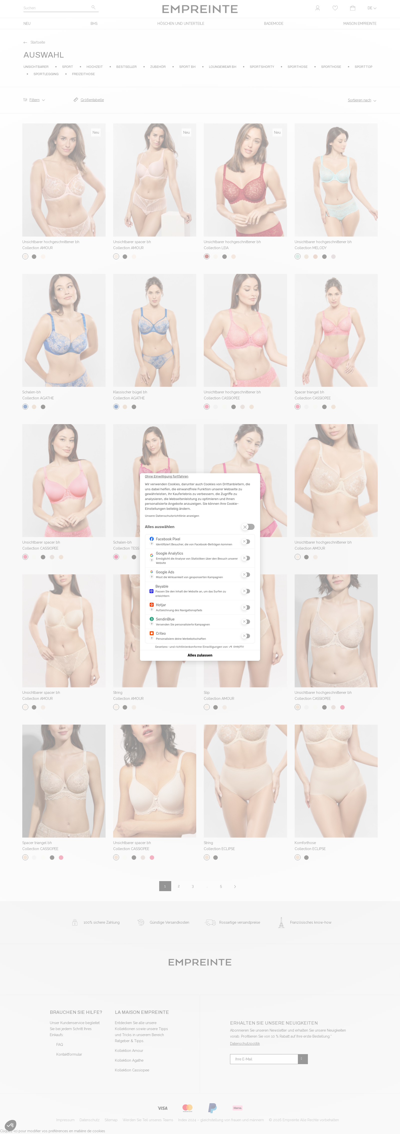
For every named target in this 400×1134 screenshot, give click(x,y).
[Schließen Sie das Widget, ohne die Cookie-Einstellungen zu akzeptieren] (166, 476)
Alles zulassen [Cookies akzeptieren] (200, 655)
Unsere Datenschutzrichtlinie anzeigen (172, 516)
